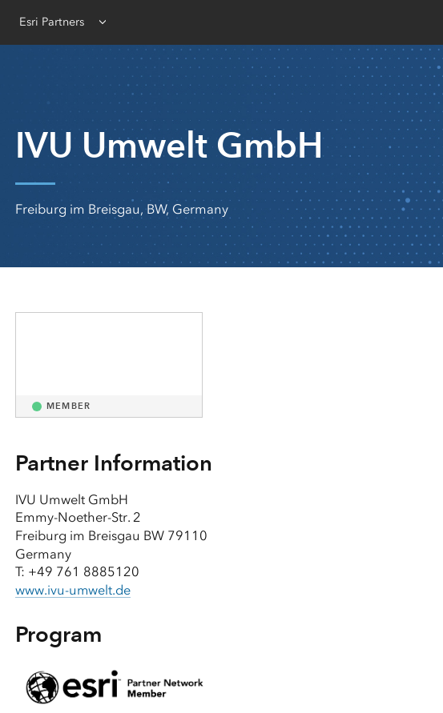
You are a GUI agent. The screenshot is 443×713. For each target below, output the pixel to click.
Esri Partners (51, 22)
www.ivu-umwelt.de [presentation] (73, 590)
